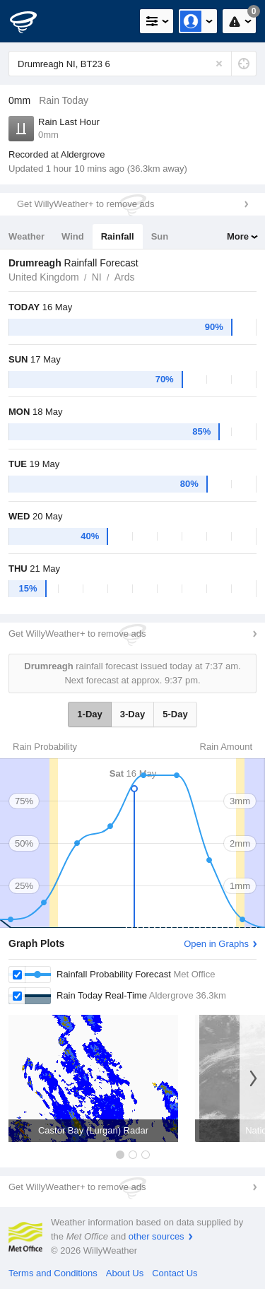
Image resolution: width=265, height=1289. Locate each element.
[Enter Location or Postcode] (132, 63)
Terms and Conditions (53, 1273)
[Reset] (219, 63)
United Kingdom (43, 277)
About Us (124, 1273)
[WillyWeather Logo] (31, 21)
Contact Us (174, 1273)
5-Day (175, 714)
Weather (26, 236)
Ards (124, 277)
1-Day (89, 714)
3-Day (132, 714)
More (238, 236)
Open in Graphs (216, 943)
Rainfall (117, 236)
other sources (156, 1236)
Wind (72, 236)
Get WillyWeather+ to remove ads (85, 204)
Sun (160, 236)
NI (97, 277)
